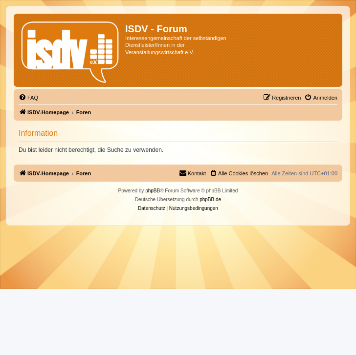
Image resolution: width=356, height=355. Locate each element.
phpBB (152, 190)
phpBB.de (210, 199)
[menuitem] (28, 98)
